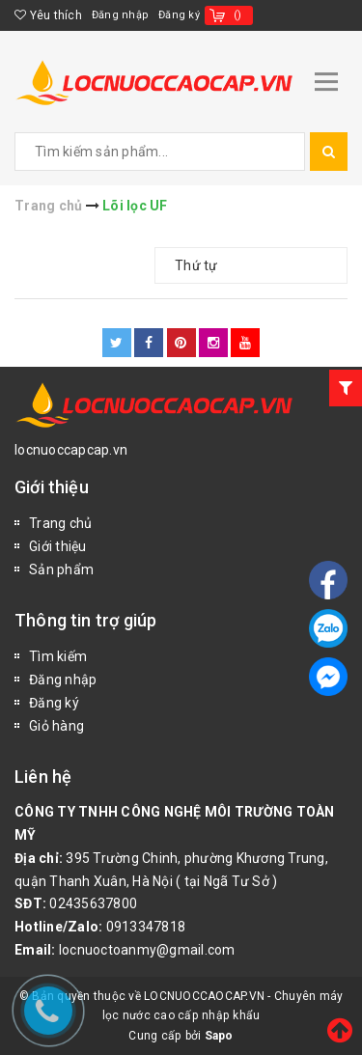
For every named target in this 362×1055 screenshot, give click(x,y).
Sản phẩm (61, 569)
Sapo (219, 1035)
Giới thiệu (58, 546)
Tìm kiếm (58, 656)
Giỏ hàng (56, 726)
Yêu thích (48, 15)
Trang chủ (60, 523)
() (238, 15)
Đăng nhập (120, 15)
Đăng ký (179, 15)
